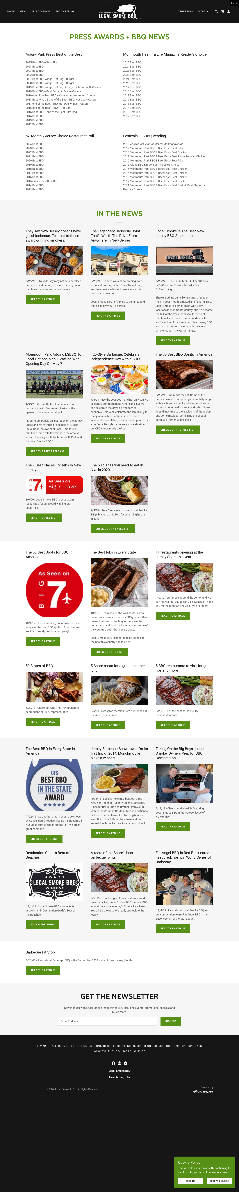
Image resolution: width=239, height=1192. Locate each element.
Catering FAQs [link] (192, 1046)
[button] (203, 11)
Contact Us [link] (103, 1046)
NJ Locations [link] (41, 11)
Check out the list (109, 652)
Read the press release (47, 451)
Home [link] (11, 11)
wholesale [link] (102, 1051)
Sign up (170, 1021)
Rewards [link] (43, 1046)
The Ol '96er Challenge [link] (128, 1051)
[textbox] (107, 1021)
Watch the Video (42, 924)
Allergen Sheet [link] (63, 1046)
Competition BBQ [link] (145, 1046)
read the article (42, 641)
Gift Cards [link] (84, 1046)
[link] (119, 11)
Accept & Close (219, 1181)
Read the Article (42, 721)
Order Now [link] (185, 11)
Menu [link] (23, 11)
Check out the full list (178, 429)
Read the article (42, 299)
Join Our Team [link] (169, 1046)
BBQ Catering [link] (64, 11)
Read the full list (43, 517)
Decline (190, 1181)
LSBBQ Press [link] (122, 1046)
